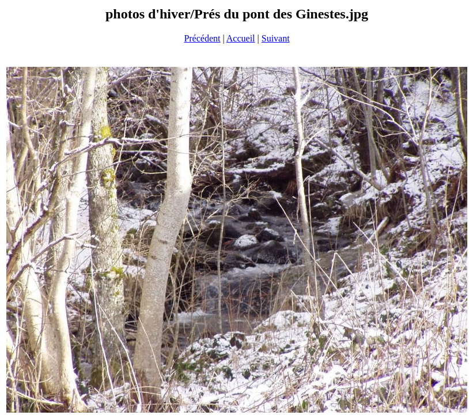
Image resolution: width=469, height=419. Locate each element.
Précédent (202, 38)
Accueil (240, 38)
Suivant (276, 38)
